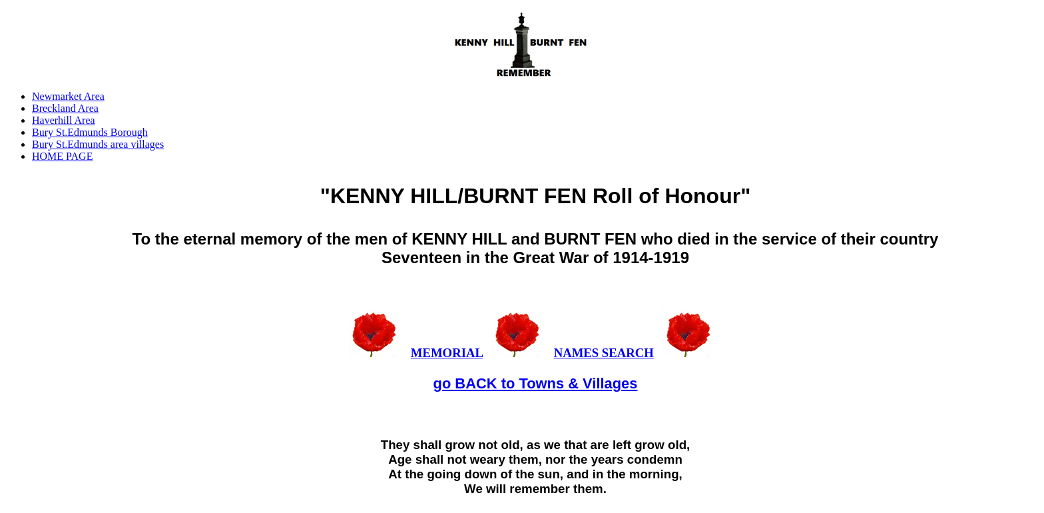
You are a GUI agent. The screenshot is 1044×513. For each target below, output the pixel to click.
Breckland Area (65, 108)
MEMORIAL (447, 353)
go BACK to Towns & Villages (535, 383)
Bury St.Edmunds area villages (98, 144)
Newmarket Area (68, 96)
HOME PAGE (62, 156)
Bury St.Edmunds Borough (90, 132)
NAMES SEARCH (604, 353)
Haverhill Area (63, 120)
